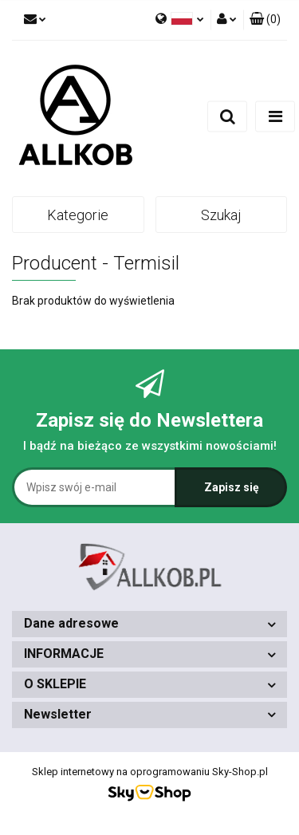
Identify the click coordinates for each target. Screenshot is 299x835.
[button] (265, 20)
